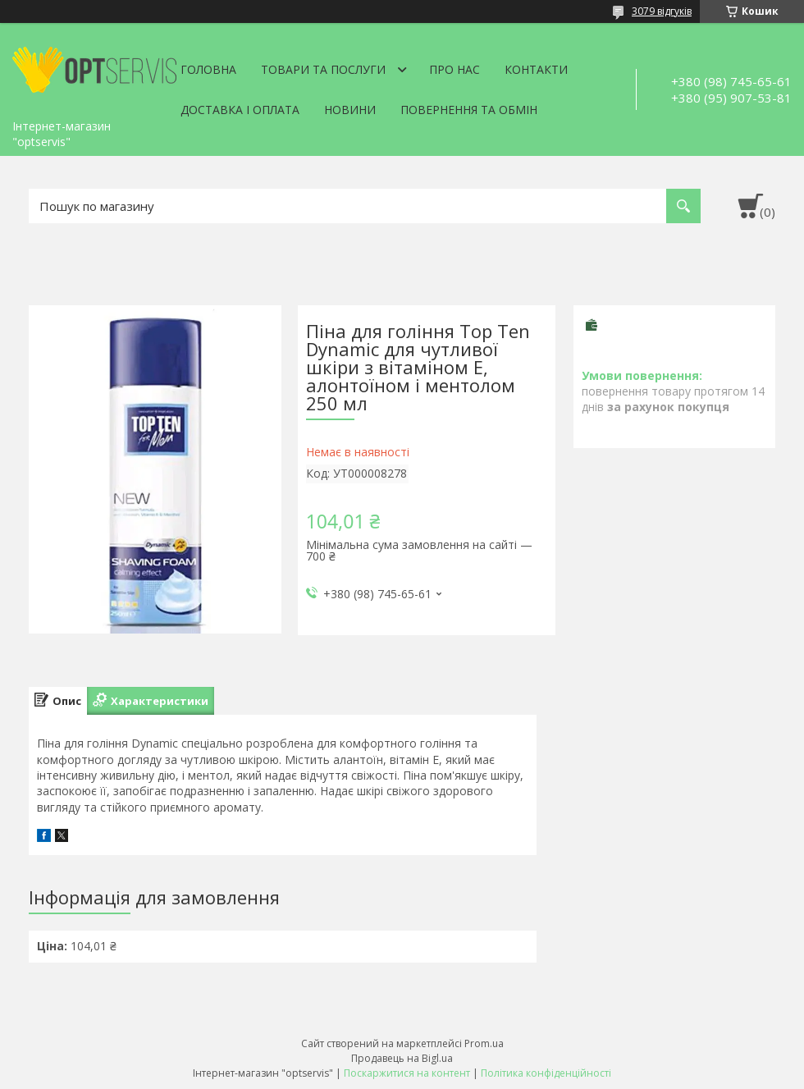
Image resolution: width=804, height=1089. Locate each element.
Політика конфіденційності (546, 1073)
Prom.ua (484, 1043)
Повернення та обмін (468, 109)
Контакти (536, 69)
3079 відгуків (662, 11)
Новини (350, 109)
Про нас (454, 69)
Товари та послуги (323, 69)
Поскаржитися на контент (407, 1073)
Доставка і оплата (239, 109)
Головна (208, 69)
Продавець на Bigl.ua (402, 1058)
